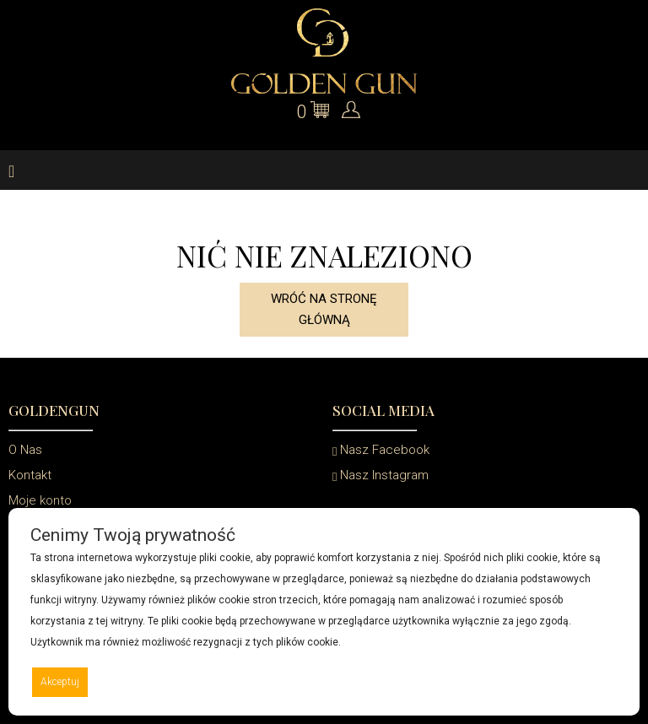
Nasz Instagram (380, 475)
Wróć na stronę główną (324, 309)
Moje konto (40, 500)
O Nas (25, 449)
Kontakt (29, 475)
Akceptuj (59, 682)
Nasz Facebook (380, 449)
